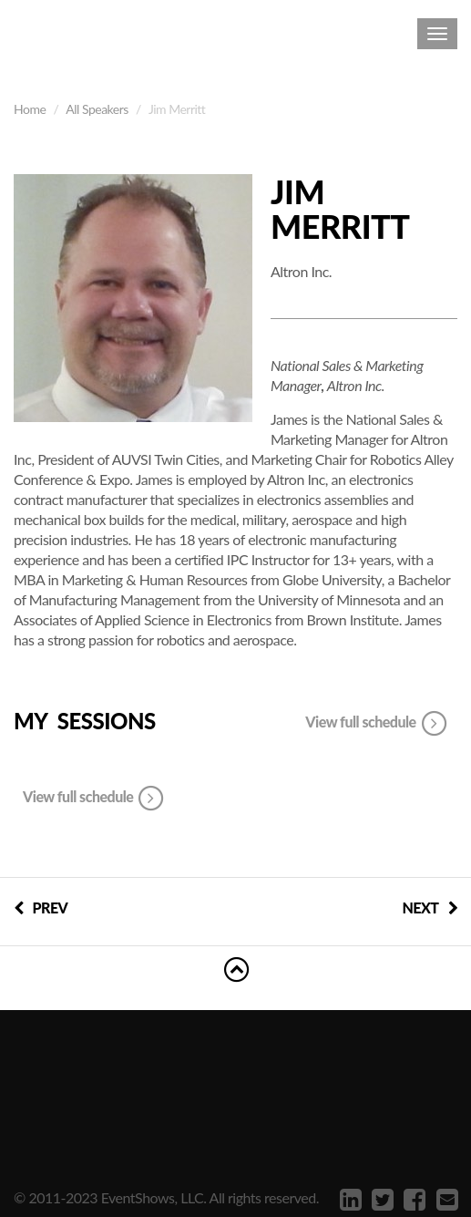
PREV (40, 907)
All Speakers (97, 109)
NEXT (429, 907)
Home (30, 109)
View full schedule (376, 723)
